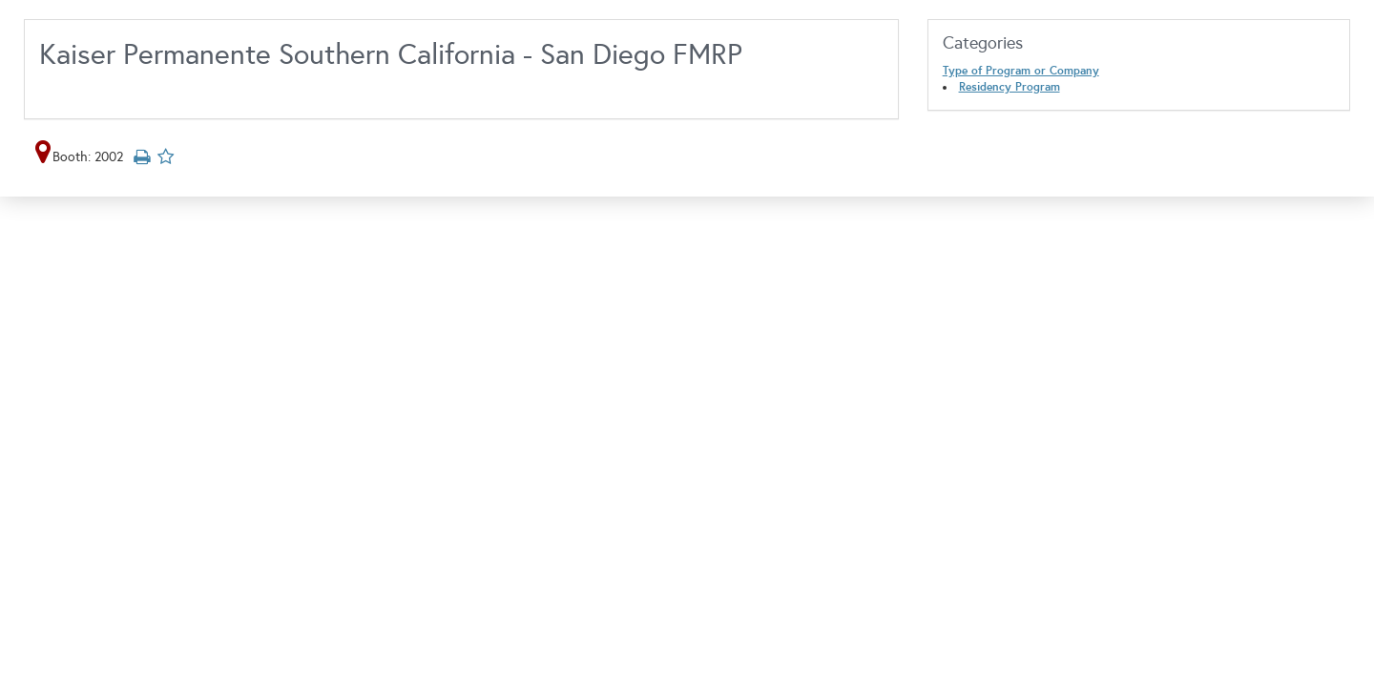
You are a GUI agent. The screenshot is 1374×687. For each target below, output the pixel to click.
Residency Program (1009, 86)
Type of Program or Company (1021, 70)
